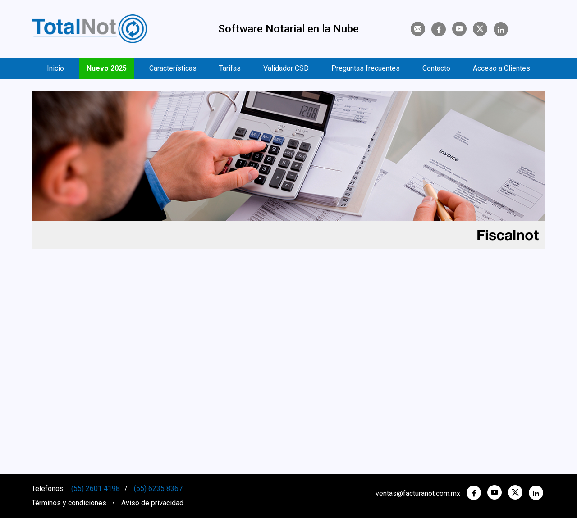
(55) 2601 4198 (95, 488)
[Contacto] (418, 29)
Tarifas (230, 68)
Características (173, 68)
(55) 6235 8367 (158, 488)
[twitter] (515, 492)
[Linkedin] (501, 30)
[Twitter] (480, 29)
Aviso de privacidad (152, 503)
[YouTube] (459, 29)
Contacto (436, 68)
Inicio (55, 68)
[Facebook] (438, 30)
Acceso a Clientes (501, 68)
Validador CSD (286, 68)
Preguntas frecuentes (365, 68)
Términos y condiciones (69, 503)
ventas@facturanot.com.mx (418, 493)
